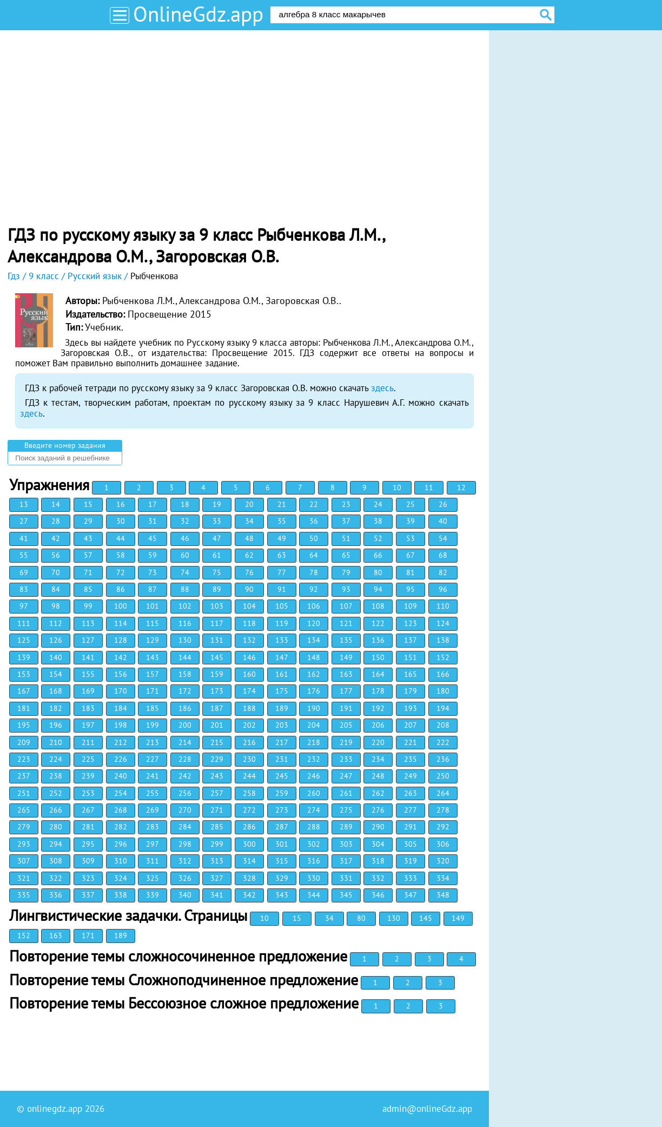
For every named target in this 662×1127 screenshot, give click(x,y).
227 (152, 759)
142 (120, 657)
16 (120, 504)
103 (216, 606)
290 (378, 827)
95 (410, 589)
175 (281, 691)
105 (281, 606)
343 (281, 895)
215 (216, 742)
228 (184, 759)
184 (120, 708)
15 (88, 504)
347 (410, 895)
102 (184, 606)
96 (443, 589)
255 (152, 793)
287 (281, 827)
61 (217, 555)
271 (216, 810)
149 (346, 657)
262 (378, 793)
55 (23, 555)
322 (55, 878)
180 (442, 691)
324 (120, 878)
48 (249, 538)
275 (346, 810)
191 (346, 708)
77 (281, 572)
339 (152, 895)
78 (313, 572)
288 (313, 827)
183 (88, 708)
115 (152, 623)
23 (346, 504)
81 (410, 572)
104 (249, 606)
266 (55, 810)
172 (184, 691)
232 (313, 759)
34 (249, 521)
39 (410, 521)
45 (152, 538)
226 (120, 759)
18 (185, 504)
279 (23, 827)
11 (429, 487)
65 (346, 555)
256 (184, 793)
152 (442, 657)
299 (216, 844)
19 (217, 504)
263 (410, 793)
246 (313, 776)
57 (88, 555)
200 (184, 725)
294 (55, 844)
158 (184, 674)
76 (249, 572)
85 (88, 589)
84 (55, 589)
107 (346, 606)
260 (313, 793)
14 (55, 504)
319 (410, 861)
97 (23, 606)
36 (313, 521)
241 (152, 776)
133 (281, 640)
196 (55, 725)
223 (23, 759)
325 (152, 878)
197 (88, 725)
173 (216, 691)
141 (88, 657)
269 (152, 810)
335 (23, 895)
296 (120, 844)
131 (216, 640)
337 (88, 895)
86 (120, 589)
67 (410, 555)
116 (184, 623)
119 (281, 623)
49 (281, 538)
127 (88, 640)
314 (249, 861)
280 (55, 827)
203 (281, 725)
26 (443, 504)
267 (88, 810)
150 (378, 657)
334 (442, 878)
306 (442, 844)
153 (23, 674)
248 (378, 776)
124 (442, 623)
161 (281, 674)
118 (249, 623)
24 (378, 504)
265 (23, 810)
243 (216, 776)
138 (442, 640)
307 (23, 861)
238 (55, 776)
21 (281, 504)
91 (281, 589)
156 (120, 674)
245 (281, 776)
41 (23, 538)
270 (184, 810)
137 (410, 640)
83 (23, 589)
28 (55, 521)
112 (55, 623)
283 (152, 827)
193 (410, 708)
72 (120, 572)
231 (281, 759)
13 (23, 504)
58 (120, 555)
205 (346, 725)
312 (184, 861)
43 (88, 538)
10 (397, 487)
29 (88, 521)
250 (442, 776)
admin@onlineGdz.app (427, 1109)
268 (120, 810)
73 (152, 572)
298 (184, 844)
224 (55, 759)
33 (217, 521)
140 (55, 657)
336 (55, 895)
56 (55, 555)
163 (346, 674)
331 (346, 878)
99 (88, 606)
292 (442, 827)
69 (23, 572)
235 (410, 759)
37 (346, 521)
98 (55, 606)
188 (249, 708)
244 (249, 776)
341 (216, 895)
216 (249, 742)
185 (152, 708)
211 (88, 742)
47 (217, 538)
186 (184, 708)
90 (249, 589)
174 (249, 691)
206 (378, 725)
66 (378, 555)
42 (55, 538)
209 (23, 742)
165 (410, 674)
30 (120, 521)
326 (184, 878)
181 (23, 708)
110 (442, 606)
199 (152, 725)
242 (184, 776)
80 (378, 572)
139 (23, 657)
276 (378, 810)
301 (281, 844)
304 (378, 844)
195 (23, 725)
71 (88, 572)
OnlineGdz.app (198, 14)
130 (184, 640)
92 (313, 589)
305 (410, 844)
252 (55, 793)
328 (249, 878)
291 (410, 827)
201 (216, 725)
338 (120, 895)
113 (88, 623)
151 (410, 657)
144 (184, 657)
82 (443, 572)
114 (120, 623)
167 (23, 691)
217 (281, 742)
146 (249, 657)
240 (120, 776)
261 (346, 793)
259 (281, 793)
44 (120, 538)
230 (249, 759)
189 (281, 708)
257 (216, 793)
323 (88, 878)
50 (313, 538)
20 (249, 504)
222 (442, 742)
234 (378, 759)
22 (313, 504)
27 (23, 521)
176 (313, 691)
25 (410, 504)
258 (249, 793)
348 (442, 895)
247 (346, 776)
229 (216, 759)
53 (410, 538)
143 (152, 657)
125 (23, 640)
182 (55, 708)
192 (378, 708)
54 (443, 538)
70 (55, 572)
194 (442, 708)
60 (185, 555)
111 (23, 623)
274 (313, 810)
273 (281, 810)
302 (313, 844)
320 (442, 861)
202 (249, 725)
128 (120, 640)
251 (23, 793)
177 (346, 691)
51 (346, 538)
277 (410, 810)
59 (152, 555)
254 (120, 793)
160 (249, 674)
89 (217, 589)
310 (120, 861)
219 (346, 742)
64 (313, 555)
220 (378, 742)
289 (346, 827)
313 (216, 861)
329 (281, 878)
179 (410, 691)
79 (346, 572)
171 (152, 691)
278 (442, 810)
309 (88, 861)
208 (442, 725)
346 (378, 895)
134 (313, 640)
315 (281, 861)
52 (378, 538)
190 (313, 708)
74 (185, 572)
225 (88, 759)
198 (120, 725)
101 (152, 606)
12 (461, 487)
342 (249, 895)
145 (216, 657)
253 (88, 793)
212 (120, 742)
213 (152, 742)
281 (88, 827)
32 (185, 521)
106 (313, 606)
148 (313, 657)
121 (346, 623)
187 (216, 708)
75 (217, 572)
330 (313, 878)
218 (313, 742)
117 (216, 623)
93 (346, 589)
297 (152, 844)
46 (185, 538)
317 (346, 861)
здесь (382, 388)
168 (55, 691)
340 (184, 895)
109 (410, 606)
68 (443, 555)
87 (152, 589)
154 (55, 674)
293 (23, 844)
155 (88, 674)
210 (55, 742)
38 (378, 521)
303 (346, 844)
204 (313, 725)
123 (410, 623)
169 (88, 691)
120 (313, 623)
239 (88, 776)
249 (410, 776)
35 (281, 521)
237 (23, 776)
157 (152, 674)
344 (313, 895)
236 (442, 759)
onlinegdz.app (54, 1109)
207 (410, 725)
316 (313, 861)
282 (120, 827)
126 (55, 640)
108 (378, 606)
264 (442, 793)
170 (120, 691)
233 (346, 759)
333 (410, 878)
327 (216, 878)
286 (249, 827)
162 (313, 674)
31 (152, 521)
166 (442, 674)
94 (378, 589)
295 (88, 844)
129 (152, 640)
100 (120, 606)
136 (378, 640)
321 (23, 878)
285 (216, 827)
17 (152, 504)
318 (378, 861)
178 (378, 691)
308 (55, 861)
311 (152, 861)
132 (249, 640)
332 (378, 878)
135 (346, 640)
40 (443, 521)
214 (184, 742)
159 (216, 674)
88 (185, 589)
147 (281, 657)
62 (249, 555)
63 (281, 555)
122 (378, 623)
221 (410, 742)
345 (346, 895)
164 (378, 674)
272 (249, 810)
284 (184, 827)
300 (249, 844)
